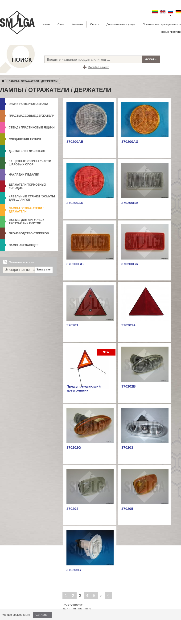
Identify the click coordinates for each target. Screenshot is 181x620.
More (26, 614)
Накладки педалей (24, 174)
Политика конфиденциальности (162, 24)
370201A (128, 325)
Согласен (42, 614)
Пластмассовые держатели (31, 115)
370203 (127, 447)
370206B (73, 570)
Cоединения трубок (25, 139)
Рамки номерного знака (28, 104)
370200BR (129, 264)
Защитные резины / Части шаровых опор (30, 163)
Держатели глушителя (27, 151)
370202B (128, 386)
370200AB (74, 142)
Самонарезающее (24, 245)
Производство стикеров (29, 233)
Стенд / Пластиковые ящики (32, 127)
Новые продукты (171, 31)
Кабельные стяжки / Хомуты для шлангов (32, 198)
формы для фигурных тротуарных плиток (26, 221)
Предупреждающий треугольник (83, 388)
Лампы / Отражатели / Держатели (33, 81)
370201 (72, 325)
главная (45, 24)
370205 (127, 509)
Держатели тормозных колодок (27, 186)
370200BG (75, 264)
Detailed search (98, 67)
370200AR (74, 203)
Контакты (77, 24)
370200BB (129, 203)
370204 (72, 509)
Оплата (94, 24)
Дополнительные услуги (121, 24)
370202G (73, 447)
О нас (61, 24)
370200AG (130, 142)
